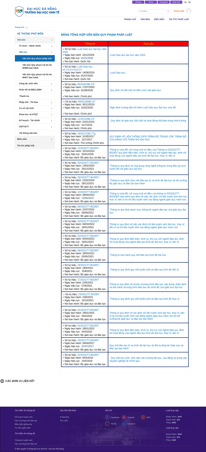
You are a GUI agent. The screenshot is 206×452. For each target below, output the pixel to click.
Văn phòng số (97, 2)
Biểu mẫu (159, 19)
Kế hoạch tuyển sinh (24, 417)
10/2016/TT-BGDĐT (88, 355)
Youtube (130, 417)
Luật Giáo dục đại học (89, 49)
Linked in (131, 424)
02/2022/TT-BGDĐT (88, 236)
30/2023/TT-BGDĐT (88, 163)
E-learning (64, 417)
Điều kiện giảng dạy (23, 424)
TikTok (113, 424)
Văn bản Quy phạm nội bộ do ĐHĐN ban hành (37, 66)
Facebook (115, 417)
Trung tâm (164, 2)
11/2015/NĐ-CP (85, 119)
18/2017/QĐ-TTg (86, 133)
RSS (148, 417)
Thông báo (37, 2)
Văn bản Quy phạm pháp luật (37, 58)
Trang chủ (19, 27)
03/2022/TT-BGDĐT (88, 221)
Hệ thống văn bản (28, 133)
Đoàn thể (176, 2)
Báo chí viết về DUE (54, 2)
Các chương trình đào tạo (26, 420)
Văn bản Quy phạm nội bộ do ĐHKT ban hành (37, 76)
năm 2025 (139, 55)
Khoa (151, 2)
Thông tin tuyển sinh (23, 440)
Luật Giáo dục (117, 72)
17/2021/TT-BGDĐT (88, 279)
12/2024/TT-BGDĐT (88, 148)
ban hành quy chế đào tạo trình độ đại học (143, 255)
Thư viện (64, 420)
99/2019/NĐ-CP (86, 101)
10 (78, 192)
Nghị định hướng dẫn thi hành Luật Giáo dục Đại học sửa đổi (143, 107)
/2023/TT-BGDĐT (89, 192)
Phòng (138, 2)
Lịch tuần (111, 2)
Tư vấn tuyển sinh (22, 428)
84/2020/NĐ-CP (85, 84)
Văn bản (145, 19)
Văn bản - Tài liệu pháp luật (77, 2)
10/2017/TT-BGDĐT (88, 340)
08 (78, 250)
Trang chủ (130, 19)
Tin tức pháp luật (179, 19)
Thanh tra (24, 96)
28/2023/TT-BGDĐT (88, 177)
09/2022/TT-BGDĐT (88, 206)
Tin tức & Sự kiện (23, 2)
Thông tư (115, 255)
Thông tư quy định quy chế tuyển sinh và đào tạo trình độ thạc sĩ (144, 299)
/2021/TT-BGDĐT (89, 250)
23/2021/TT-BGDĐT (88, 294)
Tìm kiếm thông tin (168, 11)
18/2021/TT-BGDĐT (88, 265)
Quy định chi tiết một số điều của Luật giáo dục (135, 90)
